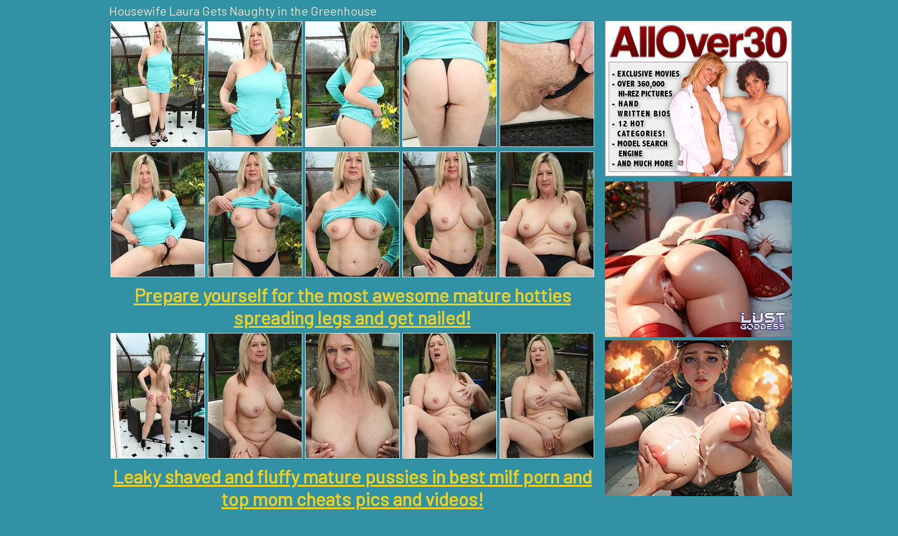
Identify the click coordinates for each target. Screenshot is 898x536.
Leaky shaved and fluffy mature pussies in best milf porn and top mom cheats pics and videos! (352, 487)
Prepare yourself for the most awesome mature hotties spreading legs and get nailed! (352, 306)
